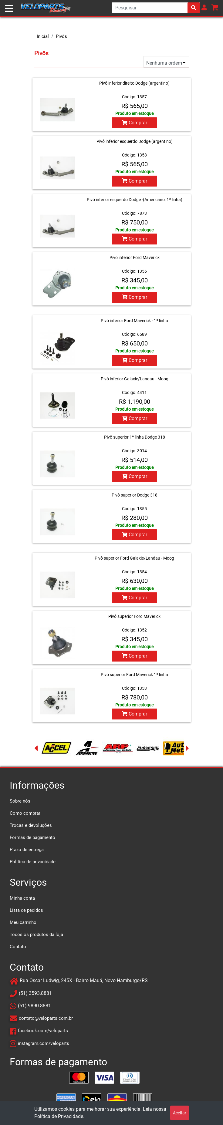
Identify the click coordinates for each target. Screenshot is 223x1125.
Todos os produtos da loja (36, 932)
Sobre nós (20, 798)
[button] (204, 7)
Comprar (134, 123)
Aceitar (179, 1112)
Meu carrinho (23, 920)
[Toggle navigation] (9, 8)
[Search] (156, 7)
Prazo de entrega (27, 847)
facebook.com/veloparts (43, 1028)
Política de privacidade (33, 859)
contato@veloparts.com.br (46, 1016)
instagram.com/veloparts (43, 1040)
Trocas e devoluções (31, 823)
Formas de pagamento (32, 835)
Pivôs (61, 36)
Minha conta (22, 895)
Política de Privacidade (58, 1116)
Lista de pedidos (26, 908)
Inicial (43, 36)
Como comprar (25, 810)
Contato (18, 944)
